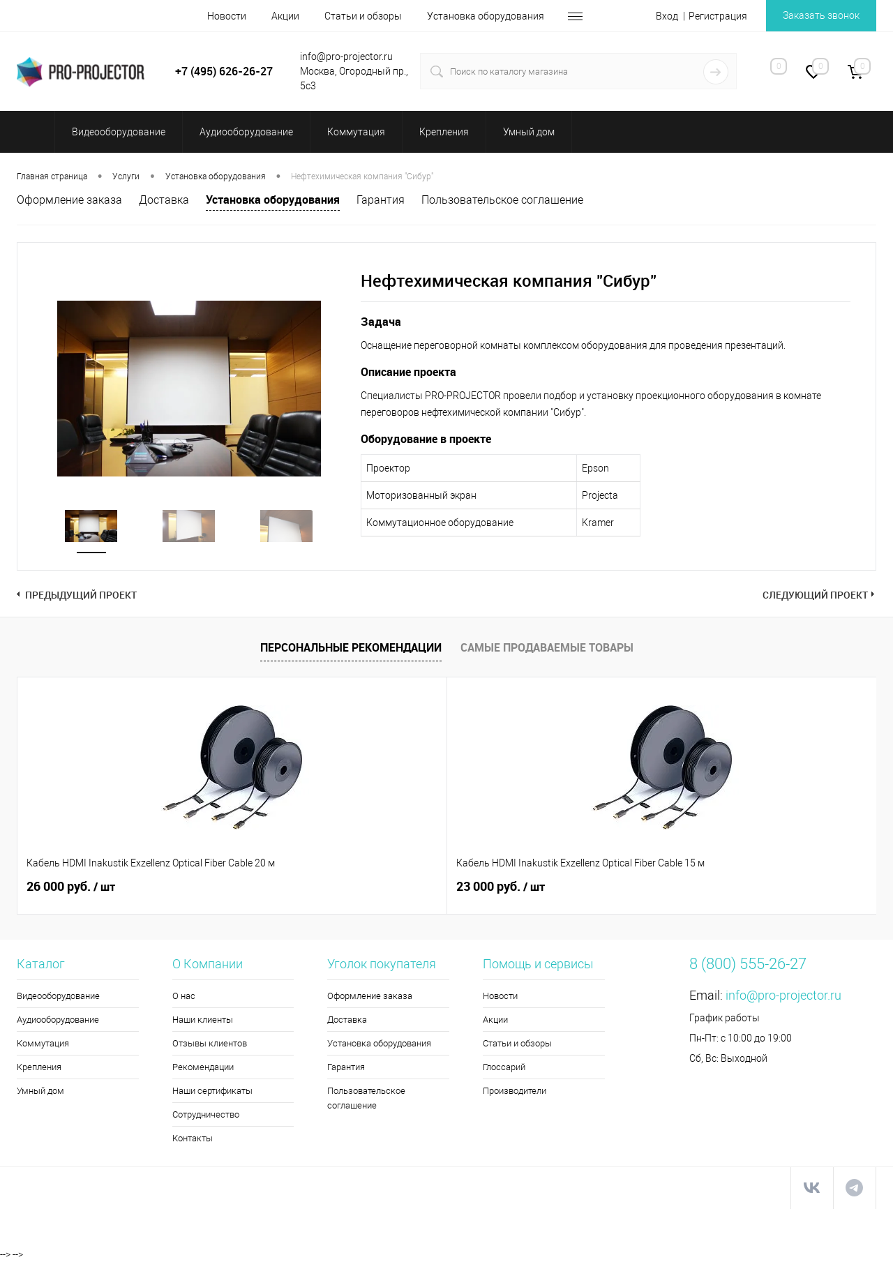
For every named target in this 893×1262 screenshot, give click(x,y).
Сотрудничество (205, 1114)
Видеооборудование (58, 996)
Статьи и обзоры (363, 16)
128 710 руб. (719, 886)
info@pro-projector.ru (783, 995)
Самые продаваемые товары (546, 647)
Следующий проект (815, 594)
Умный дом (40, 1091)
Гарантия (381, 199)
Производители (514, 1091)
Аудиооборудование (58, 1019)
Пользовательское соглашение (502, 199)
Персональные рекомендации (351, 647)
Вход (667, 16)
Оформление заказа (69, 199)
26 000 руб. (71, 886)
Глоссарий (504, 1067)
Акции (285, 16)
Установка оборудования (485, 16)
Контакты (192, 1138)
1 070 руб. (497, 886)
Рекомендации (203, 1067)
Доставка (164, 199)
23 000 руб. (285, 886)
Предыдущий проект (81, 594)
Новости (226, 16)
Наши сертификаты (212, 1091)
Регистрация (718, 16)
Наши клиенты (202, 1019)
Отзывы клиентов (209, 1043)
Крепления (39, 1067)
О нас (183, 996)
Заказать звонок (821, 15)
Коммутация (43, 1043)
